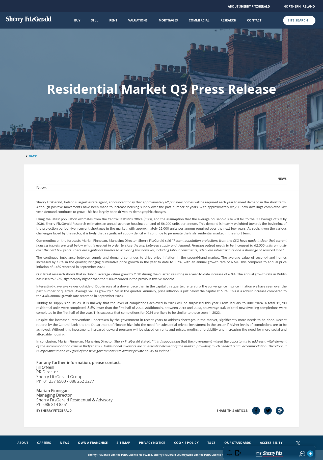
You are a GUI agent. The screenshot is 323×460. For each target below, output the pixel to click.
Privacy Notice (152, 443)
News (64, 443)
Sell (94, 20)
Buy (77, 20)
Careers (44, 443)
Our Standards (237, 443)
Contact (254, 20)
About (22, 443)
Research (228, 20)
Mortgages (168, 20)
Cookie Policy (186, 443)
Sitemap (123, 443)
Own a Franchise (93, 443)
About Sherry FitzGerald (249, 6)
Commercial (199, 20)
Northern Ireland (299, 6)
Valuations (138, 20)
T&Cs (211, 443)
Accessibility (271, 443)
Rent (113, 20)
